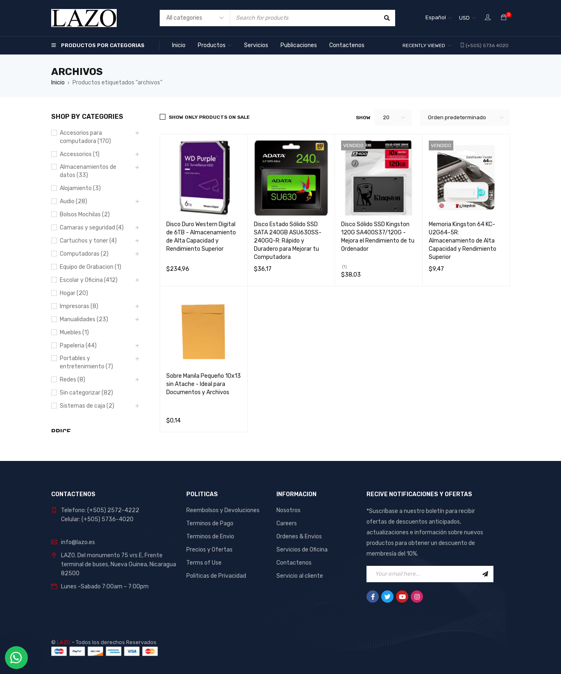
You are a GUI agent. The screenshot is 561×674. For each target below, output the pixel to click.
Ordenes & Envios (299, 536)
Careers (286, 523)
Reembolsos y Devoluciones (223, 510)
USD (464, 18)
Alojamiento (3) (80, 188)
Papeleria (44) (78, 345)
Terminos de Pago (209, 523)
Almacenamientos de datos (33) (88, 171)
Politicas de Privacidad (216, 575)
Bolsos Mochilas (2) (85, 214)
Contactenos (294, 562)
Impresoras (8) (79, 306)
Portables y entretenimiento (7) (86, 362)
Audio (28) (73, 201)
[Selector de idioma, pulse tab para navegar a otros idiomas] (438, 18)
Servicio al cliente (299, 575)
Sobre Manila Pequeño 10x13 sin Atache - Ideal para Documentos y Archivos (203, 384)
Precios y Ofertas (209, 549)
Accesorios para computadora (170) (85, 137)
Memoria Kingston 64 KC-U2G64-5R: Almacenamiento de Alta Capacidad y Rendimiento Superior (462, 241)
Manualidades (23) (84, 319)
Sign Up (485, 574)
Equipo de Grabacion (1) (90, 266)
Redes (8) (72, 379)
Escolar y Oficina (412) (89, 280)
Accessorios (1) (80, 154)
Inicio (58, 82)
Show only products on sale (209, 117)
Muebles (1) (74, 332)
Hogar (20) (74, 293)
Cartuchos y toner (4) (88, 240)
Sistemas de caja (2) (87, 405)
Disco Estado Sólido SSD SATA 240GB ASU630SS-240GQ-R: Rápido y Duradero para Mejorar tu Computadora (287, 241)
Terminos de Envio (210, 536)
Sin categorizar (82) (86, 392)
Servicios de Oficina (302, 549)
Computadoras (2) (84, 253)
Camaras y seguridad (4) (92, 227)
